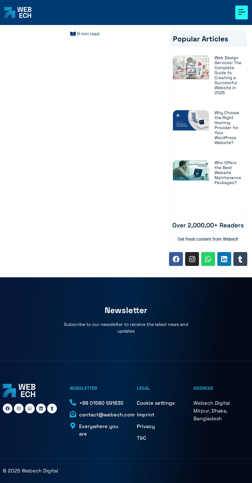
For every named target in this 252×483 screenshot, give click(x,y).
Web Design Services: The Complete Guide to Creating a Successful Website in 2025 (228, 75)
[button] (241, 12)
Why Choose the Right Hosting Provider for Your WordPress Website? (227, 127)
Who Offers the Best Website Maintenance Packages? (228, 172)
